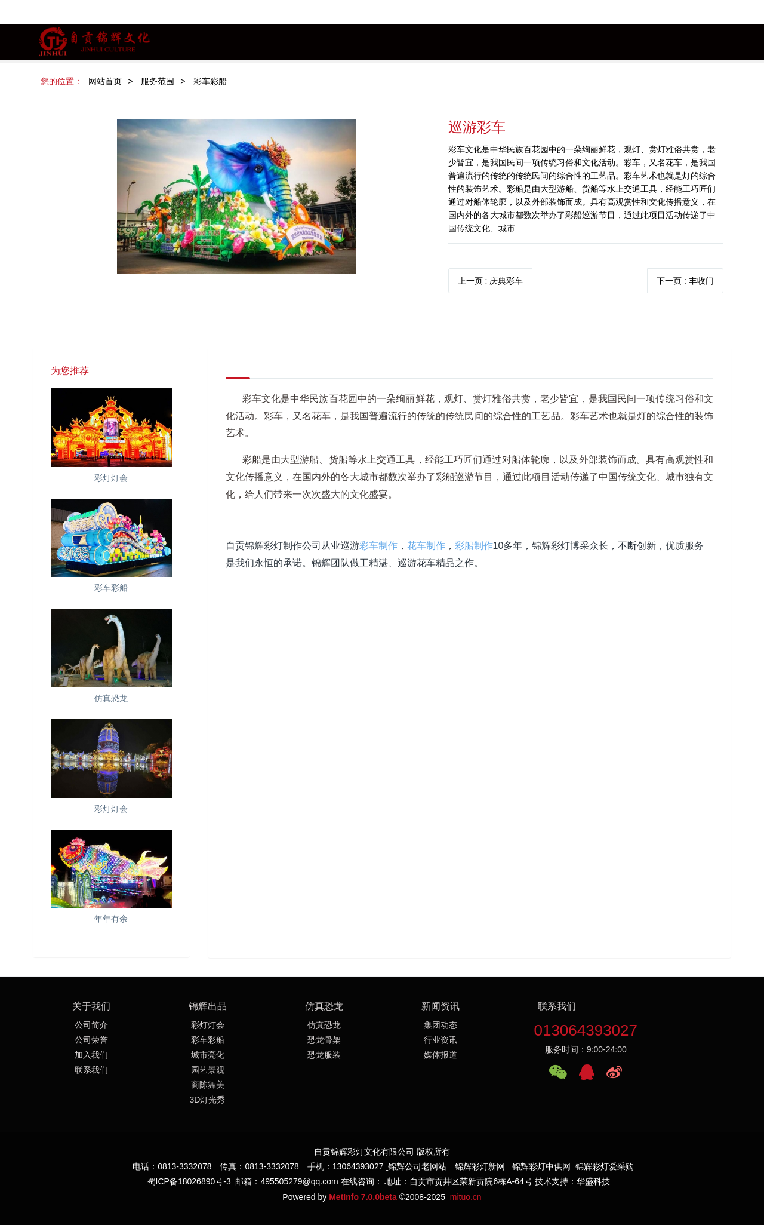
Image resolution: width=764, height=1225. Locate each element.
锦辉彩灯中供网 (541, 1166)
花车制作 (426, 546)
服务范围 (157, 81)
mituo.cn (466, 1197)
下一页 (685, 280)
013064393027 (585, 1030)
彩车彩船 (210, 81)
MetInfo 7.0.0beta (363, 1197)
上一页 (490, 280)
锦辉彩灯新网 (480, 1166)
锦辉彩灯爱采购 (604, 1166)
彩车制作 (378, 546)
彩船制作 (474, 546)
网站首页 (105, 81)
